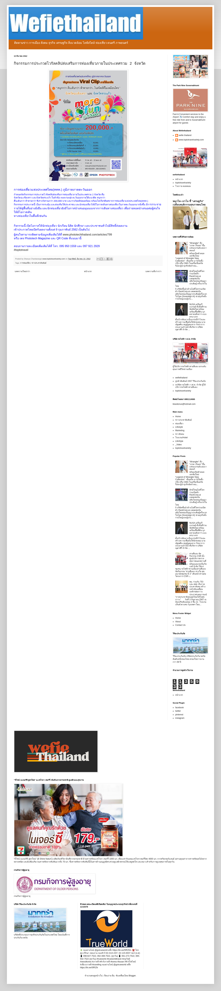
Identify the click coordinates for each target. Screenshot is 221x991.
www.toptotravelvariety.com (191, 140)
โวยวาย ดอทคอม (183, 186)
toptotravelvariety (183, 182)
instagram (179, 718)
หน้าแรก (88, 271)
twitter (178, 711)
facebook (179, 707)
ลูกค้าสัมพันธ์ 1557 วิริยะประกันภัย (190, 381)
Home (178, 416)
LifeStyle (179, 441)
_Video (178, 444)
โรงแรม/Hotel (181, 437)
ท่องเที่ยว (179, 423)
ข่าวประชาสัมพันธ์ (39, 263)
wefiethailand (181, 377)
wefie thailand (185, 135)
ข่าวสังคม (179, 434)
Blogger (132, 975)
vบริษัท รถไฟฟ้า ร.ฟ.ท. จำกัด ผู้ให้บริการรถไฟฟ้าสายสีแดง (190, 386)
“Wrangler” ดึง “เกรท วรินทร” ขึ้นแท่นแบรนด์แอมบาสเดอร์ (198, 247)
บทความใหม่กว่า (22, 271)
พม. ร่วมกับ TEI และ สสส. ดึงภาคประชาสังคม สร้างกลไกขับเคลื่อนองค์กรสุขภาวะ (197, 587)
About (178, 621)
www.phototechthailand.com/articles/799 (87, 234)
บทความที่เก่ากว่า (153, 271)
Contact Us (180, 625)
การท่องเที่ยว (25, 263)
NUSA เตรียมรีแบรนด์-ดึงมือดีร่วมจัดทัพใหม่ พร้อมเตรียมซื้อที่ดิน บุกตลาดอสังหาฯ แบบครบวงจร (198, 310)
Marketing (179, 430)
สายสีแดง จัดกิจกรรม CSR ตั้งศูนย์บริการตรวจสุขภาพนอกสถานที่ (197, 557)
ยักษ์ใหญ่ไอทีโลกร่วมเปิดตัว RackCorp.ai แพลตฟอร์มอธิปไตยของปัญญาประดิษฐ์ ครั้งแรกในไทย (191, 278)
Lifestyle (179, 427)
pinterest (179, 714)
